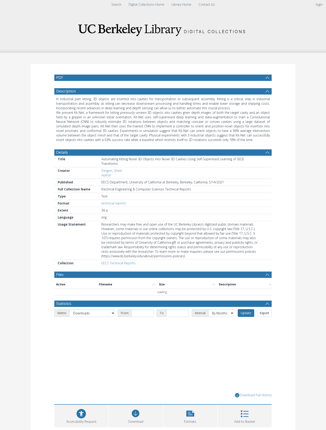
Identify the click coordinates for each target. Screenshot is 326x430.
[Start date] (142, 313)
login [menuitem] (319, 4)
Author (106, 175)
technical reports (113, 203)
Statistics (63, 303)
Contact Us (207, 4)
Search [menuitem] (116, 4)
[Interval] (221, 313)
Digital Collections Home (146, 4)
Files (60, 274)
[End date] (177, 313)
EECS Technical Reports (118, 263)
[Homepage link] (163, 28)
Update (246, 313)
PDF (59, 77)
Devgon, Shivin (111, 170)
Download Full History (253, 395)
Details (62, 152)
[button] (190, 415)
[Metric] (92, 313)
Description (66, 91)
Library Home (181, 4)
